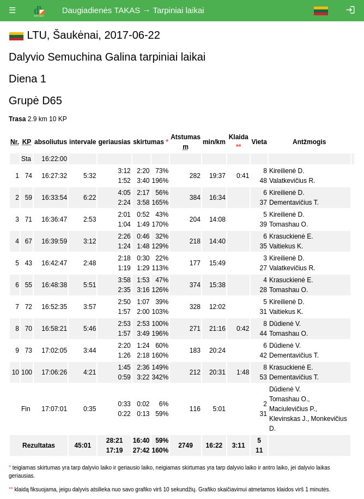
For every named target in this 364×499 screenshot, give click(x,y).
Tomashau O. (288, 224)
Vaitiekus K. (286, 246)
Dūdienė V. (285, 324)
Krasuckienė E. (291, 236)
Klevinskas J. (288, 419)
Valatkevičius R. (292, 181)
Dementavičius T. (294, 202)
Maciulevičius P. (292, 409)
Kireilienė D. (287, 171)
